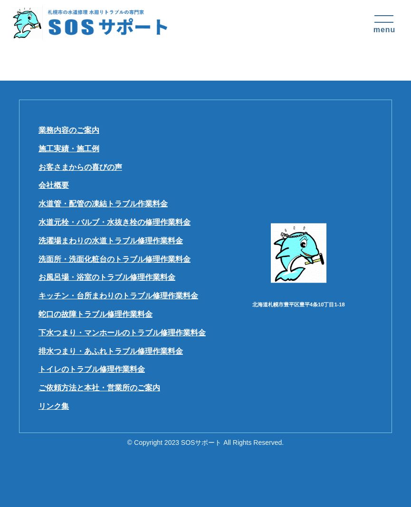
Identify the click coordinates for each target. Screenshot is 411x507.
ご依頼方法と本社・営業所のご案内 (99, 388)
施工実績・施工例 (68, 149)
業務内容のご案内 (68, 130)
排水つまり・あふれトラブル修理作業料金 (110, 351)
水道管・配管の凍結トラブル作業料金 (103, 204)
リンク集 (53, 406)
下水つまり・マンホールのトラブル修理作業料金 (122, 333)
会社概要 (53, 185)
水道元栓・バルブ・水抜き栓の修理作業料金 (114, 222)
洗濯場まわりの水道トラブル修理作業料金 (110, 241)
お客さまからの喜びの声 (80, 167)
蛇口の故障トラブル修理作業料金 (95, 314)
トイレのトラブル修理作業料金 (91, 369)
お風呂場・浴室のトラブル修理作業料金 (106, 277)
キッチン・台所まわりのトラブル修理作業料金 (118, 296)
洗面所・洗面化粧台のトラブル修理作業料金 (114, 259)
